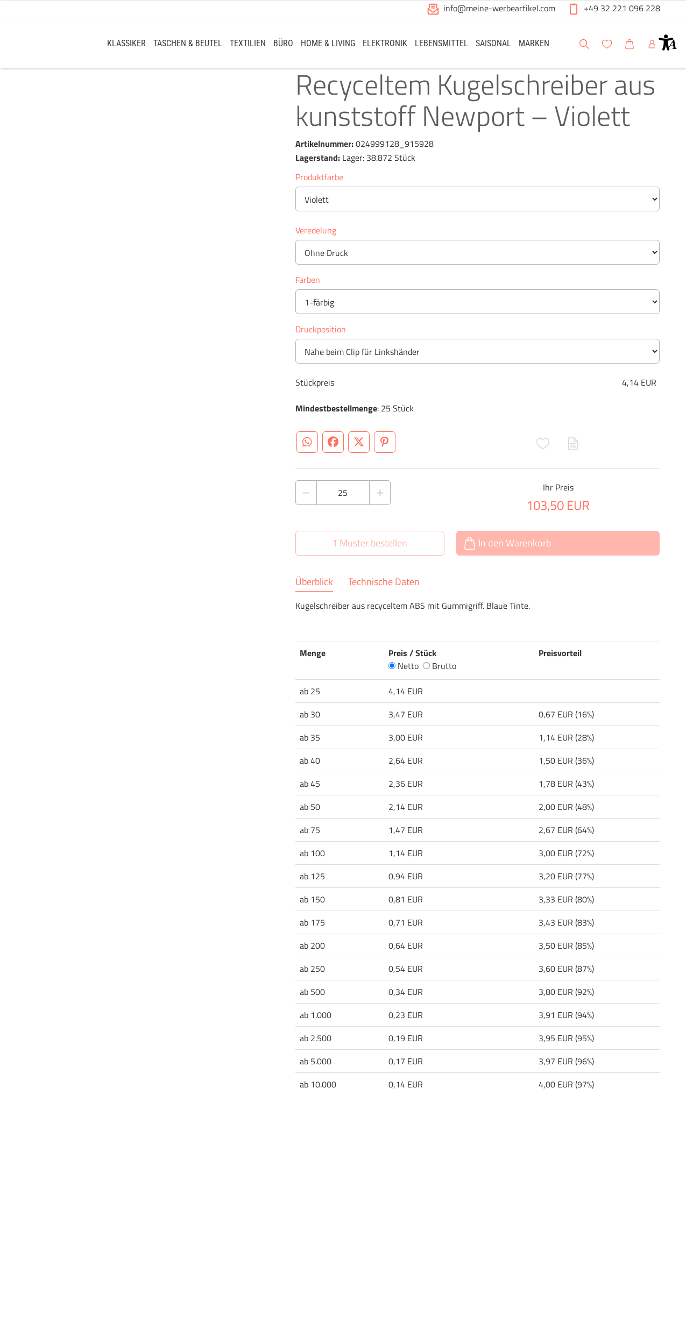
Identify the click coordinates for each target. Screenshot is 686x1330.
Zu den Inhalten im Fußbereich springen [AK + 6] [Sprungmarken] (0, 0)
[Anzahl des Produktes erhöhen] (380, 509)
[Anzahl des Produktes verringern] (306, 509)
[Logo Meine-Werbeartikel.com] (53, 44)
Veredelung (315, 247)
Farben (307, 296)
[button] (668, 42)
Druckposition (320, 346)
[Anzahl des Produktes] (343, 509)
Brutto (439, 683)
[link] (126, 42)
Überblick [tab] (314, 599)
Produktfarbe (319, 194)
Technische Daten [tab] (384, 599)
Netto (403, 683)
